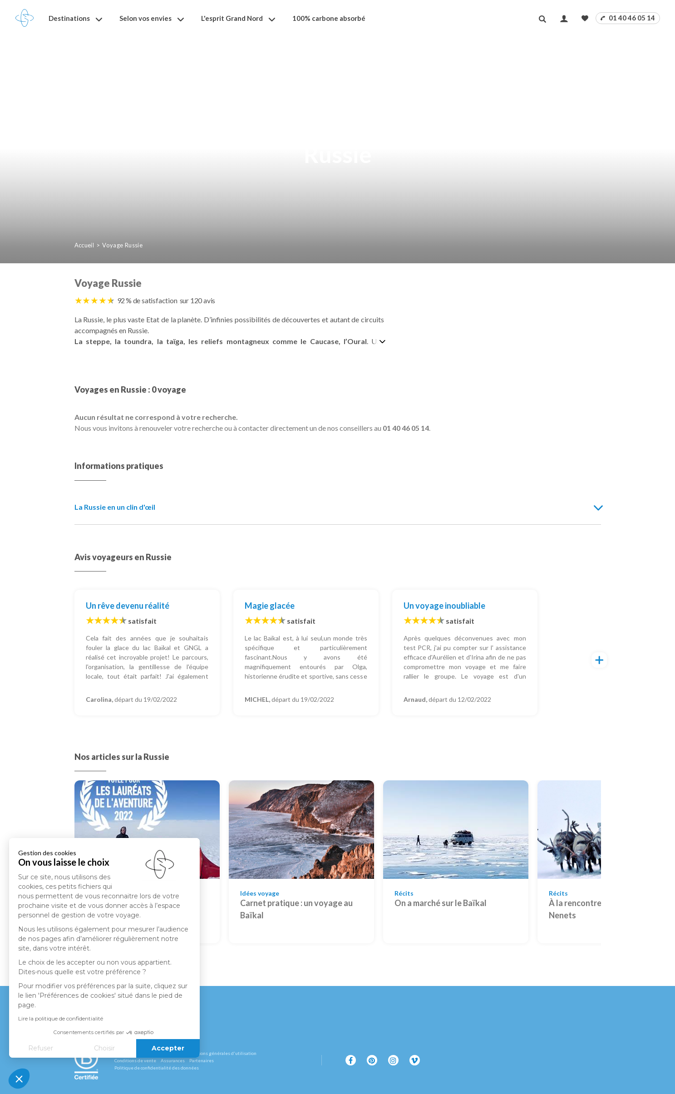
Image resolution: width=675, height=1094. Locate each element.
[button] (19, 1078)
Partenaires (201, 1060)
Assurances (173, 1060)
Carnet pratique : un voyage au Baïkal (296, 909)
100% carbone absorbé (328, 18)
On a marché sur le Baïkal (440, 903)
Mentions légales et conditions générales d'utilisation (199, 1053)
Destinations (69, 18)
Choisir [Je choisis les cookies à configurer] (104, 1048)
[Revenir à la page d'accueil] (24, 18)
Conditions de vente (135, 1060)
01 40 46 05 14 (628, 18)
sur (198, 300)
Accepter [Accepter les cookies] (168, 1048)
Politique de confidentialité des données (156, 1067)
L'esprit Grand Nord (232, 18)
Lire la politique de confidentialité (60, 1018)
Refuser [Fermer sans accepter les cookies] (40, 1048)
